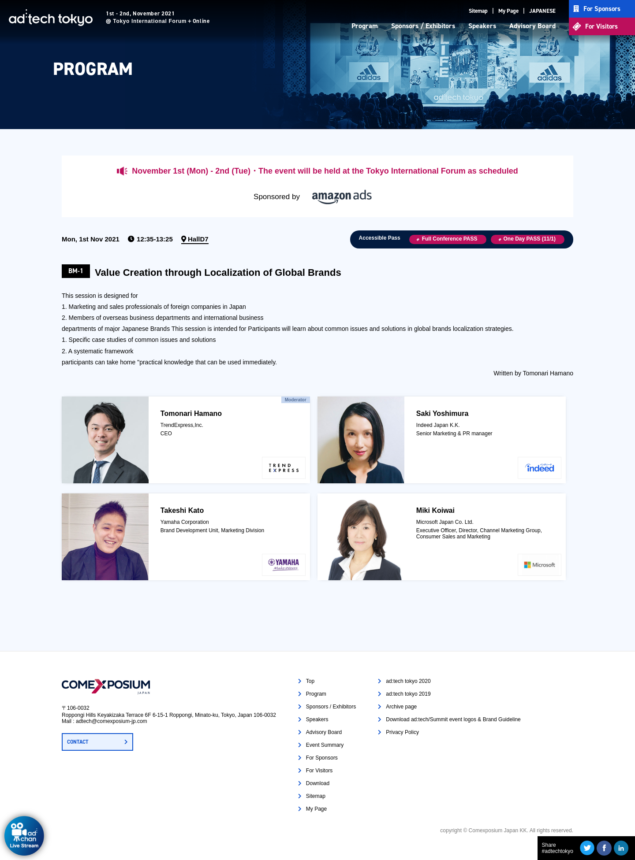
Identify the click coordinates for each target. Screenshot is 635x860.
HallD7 (198, 239)
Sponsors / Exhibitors (423, 25)
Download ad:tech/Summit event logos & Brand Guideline (453, 719)
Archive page (401, 707)
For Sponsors (601, 8)
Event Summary (325, 745)
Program (364, 25)
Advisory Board (532, 25)
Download (317, 783)
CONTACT (77, 741)
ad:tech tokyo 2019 (408, 694)
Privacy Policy (402, 732)
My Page (508, 11)
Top (310, 681)
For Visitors (601, 26)
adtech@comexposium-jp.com (111, 721)
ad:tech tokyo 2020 (408, 681)
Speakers (482, 25)
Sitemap (478, 11)
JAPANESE (542, 11)
